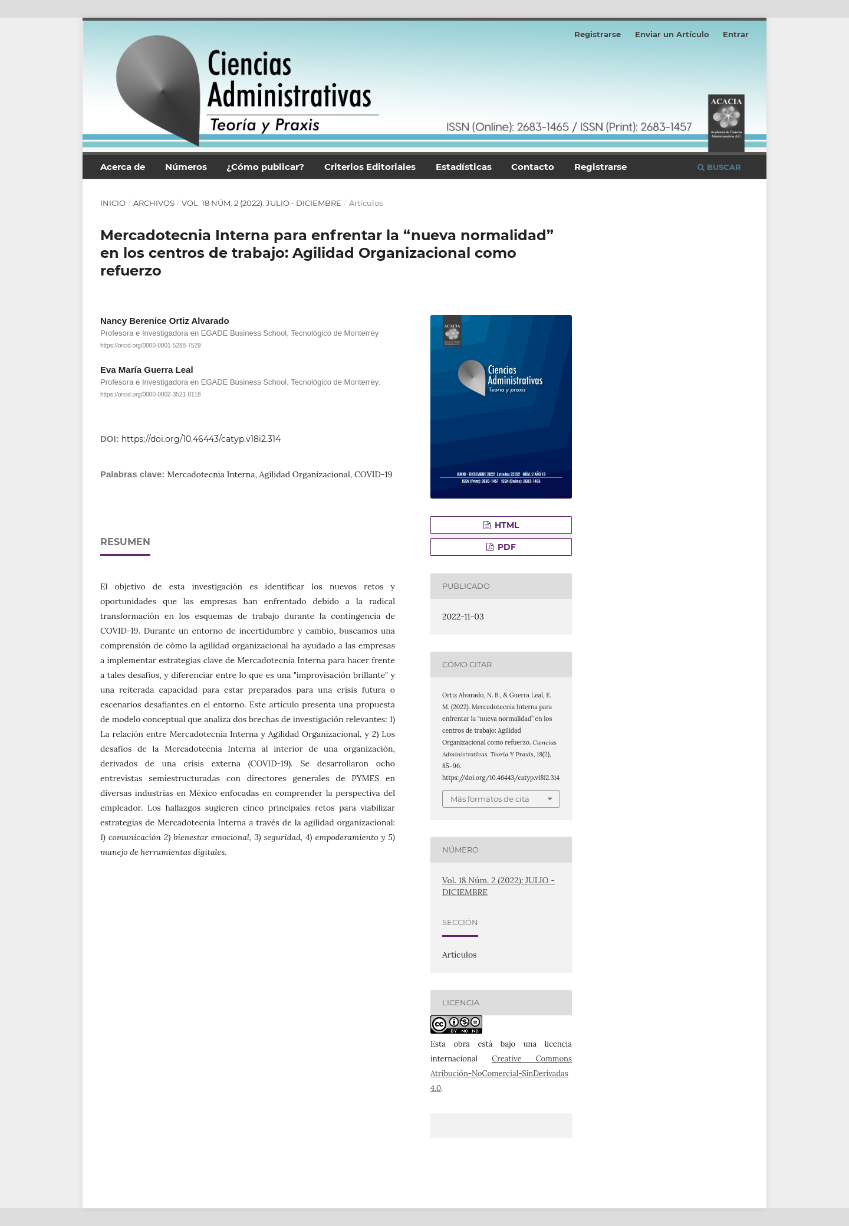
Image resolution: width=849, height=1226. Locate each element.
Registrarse (600, 166)
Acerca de (122, 166)
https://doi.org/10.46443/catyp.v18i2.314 (201, 439)
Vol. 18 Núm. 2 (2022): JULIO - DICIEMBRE (261, 203)
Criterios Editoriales (370, 166)
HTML (505, 525)
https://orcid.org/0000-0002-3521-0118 (150, 394)
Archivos (154, 203)
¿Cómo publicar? (265, 166)
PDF (505, 547)
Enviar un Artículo (672, 34)
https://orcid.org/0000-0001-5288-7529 (150, 346)
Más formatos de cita (489, 799)
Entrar (736, 34)
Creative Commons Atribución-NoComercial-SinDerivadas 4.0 (501, 1073)
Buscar (719, 167)
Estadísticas (464, 166)
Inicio (113, 203)
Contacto (532, 166)
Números (186, 166)
